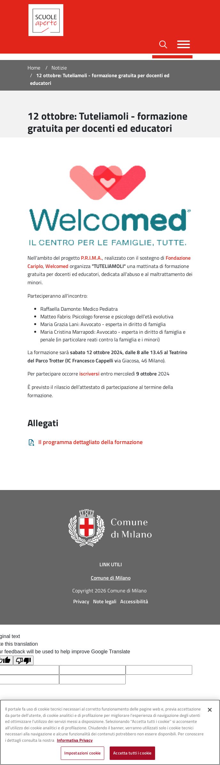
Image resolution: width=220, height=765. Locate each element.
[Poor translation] (23, 660)
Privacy (81, 601)
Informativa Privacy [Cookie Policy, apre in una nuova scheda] (75, 740)
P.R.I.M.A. (91, 258)
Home (34, 67)
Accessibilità (134, 601)
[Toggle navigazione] (184, 44)
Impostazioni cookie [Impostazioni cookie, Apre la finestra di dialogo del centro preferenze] (82, 753)
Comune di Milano (110, 578)
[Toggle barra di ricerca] (163, 44)
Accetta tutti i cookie (132, 753)
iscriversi (89, 373)
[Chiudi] (210, 710)
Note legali (104, 601)
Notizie (59, 67)
